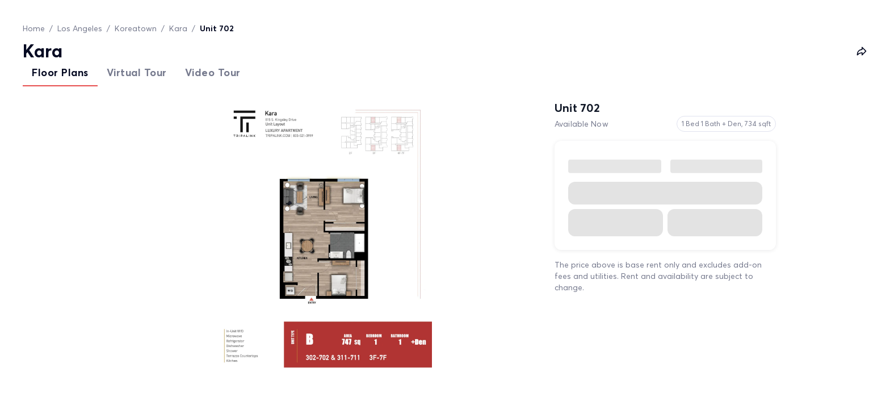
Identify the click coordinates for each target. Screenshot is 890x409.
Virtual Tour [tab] (137, 72)
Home (34, 28)
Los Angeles (79, 28)
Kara (178, 28)
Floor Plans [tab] (60, 72)
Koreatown (136, 28)
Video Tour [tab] (213, 72)
